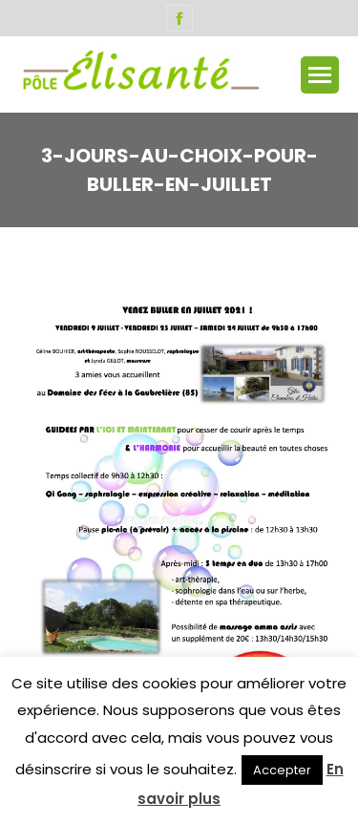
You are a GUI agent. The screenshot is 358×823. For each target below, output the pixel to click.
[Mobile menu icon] (320, 75)
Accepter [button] (282, 770)
